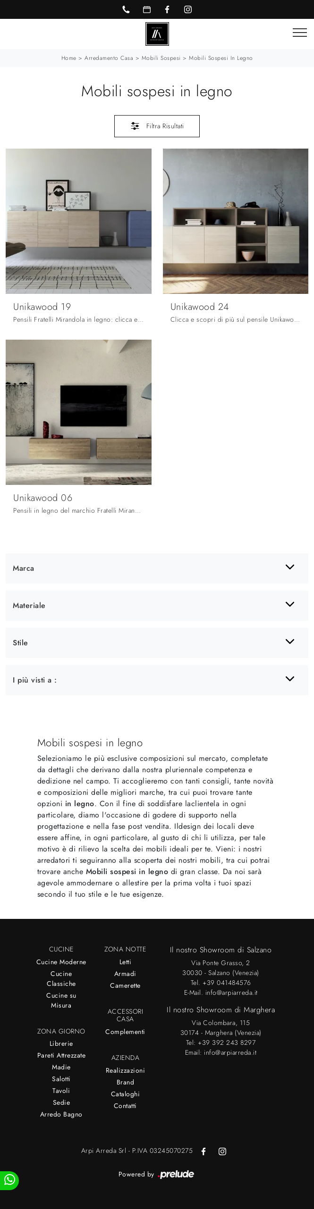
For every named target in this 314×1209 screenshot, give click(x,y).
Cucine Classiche (61, 978)
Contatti (125, 1105)
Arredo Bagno (61, 1114)
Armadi (125, 973)
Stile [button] (20, 642)
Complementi (125, 1031)
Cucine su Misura (61, 1000)
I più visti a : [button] (35, 680)
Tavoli (61, 1090)
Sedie (61, 1102)
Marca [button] (23, 568)
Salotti (61, 1079)
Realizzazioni (125, 1070)
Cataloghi (125, 1094)
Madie (61, 1067)
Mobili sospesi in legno (221, 58)
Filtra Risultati (157, 126)
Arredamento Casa (109, 58)
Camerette (125, 985)
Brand (126, 1082)
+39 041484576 (227, 982)
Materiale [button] (29, 605)
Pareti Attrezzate (61, 1055)
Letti (125, 962)
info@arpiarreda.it (231, 992)
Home (68, 58)
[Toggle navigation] (300, 33)
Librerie (61, 1043)
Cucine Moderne (61, 962)
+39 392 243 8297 (226, 1042)
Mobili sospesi (161, 58)
